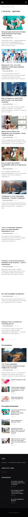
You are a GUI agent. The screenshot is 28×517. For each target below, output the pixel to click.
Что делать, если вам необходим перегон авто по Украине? (18, 483)
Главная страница (5, 6)
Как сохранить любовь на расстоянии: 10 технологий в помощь (17, 492)
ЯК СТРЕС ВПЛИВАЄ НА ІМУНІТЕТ (12, 294)
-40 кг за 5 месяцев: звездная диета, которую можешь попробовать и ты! (11, 229)
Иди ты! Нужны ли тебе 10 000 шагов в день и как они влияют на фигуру (12, 100)
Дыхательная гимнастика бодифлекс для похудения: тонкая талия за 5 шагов (13, 133)
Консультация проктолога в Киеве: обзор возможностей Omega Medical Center (13, 33)
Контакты (4, 472)
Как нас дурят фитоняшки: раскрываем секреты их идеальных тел (13, 164)
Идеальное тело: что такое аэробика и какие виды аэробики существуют (12, 66)
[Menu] (2, 2)
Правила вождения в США (18, 379)
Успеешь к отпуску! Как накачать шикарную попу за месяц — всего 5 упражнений (13, 262)
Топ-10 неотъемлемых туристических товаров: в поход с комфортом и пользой (13, 365)
